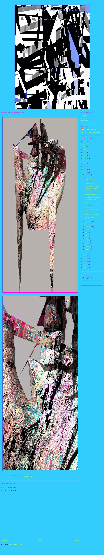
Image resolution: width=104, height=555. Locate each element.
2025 (85, 144)
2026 (85, 141)
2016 (85, 166)
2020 (85, 155)
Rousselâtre (84, 120)
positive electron (89, 217)
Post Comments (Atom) (15, 544)
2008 (85, 267)
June (86, 235)
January (87, 249)
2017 (85, 164)
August (87, 229)
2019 (85, 158)
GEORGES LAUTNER (91, 215)
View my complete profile (90, 132)
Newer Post (4, 540)
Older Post (76, 540)
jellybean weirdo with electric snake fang (52, 8)
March (87, 244)
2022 (85, 149)
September (88, 227)
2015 (85, 169)
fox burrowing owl (90, 183)
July (86, 232)
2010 (85, 261)
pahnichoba (84, 115)
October (87, 224)
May (86, 238)
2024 (85, 147)
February (88, 246)
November (88, 221)
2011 (85, 258)
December (88, 175)
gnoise (83, 118)
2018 (85, 161)
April (87, 241)
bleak (86, 202)
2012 (85, 256)
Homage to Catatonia (91, 194)
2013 (85, 253)
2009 (85, 264)
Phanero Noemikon (90, 129)
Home (40, 540)
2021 (85, 152)
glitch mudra (88, 181)
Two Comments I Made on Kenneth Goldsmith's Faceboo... (92, 189)
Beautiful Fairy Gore (90, 178)
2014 (85, 172)
